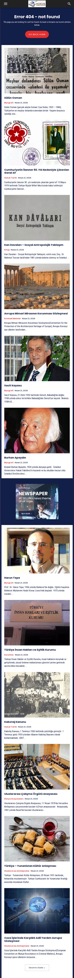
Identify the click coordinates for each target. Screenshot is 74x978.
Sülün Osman (13, 98)
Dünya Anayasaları (14, 799)
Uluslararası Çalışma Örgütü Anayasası (30, 794)
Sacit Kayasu (13, 385)
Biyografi (8, 103)
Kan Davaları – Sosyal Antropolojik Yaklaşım (33, 245)
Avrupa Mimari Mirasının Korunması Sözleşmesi (36, 313)
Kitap (7, 250)
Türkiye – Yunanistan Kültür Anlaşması (30, 866)
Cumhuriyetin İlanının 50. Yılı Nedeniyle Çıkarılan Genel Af (36, 171)
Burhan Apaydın (15, 457)
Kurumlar (9, 655)
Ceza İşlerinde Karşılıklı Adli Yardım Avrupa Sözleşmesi (33, 939)
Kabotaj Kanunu (15, 722)
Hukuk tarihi (10, 178)
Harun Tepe (12, 577)
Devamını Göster (37, 967)
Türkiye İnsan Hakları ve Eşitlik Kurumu (30, 649)
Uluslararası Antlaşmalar (17, 871)
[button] (5, 4)
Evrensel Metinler (12, 318)
